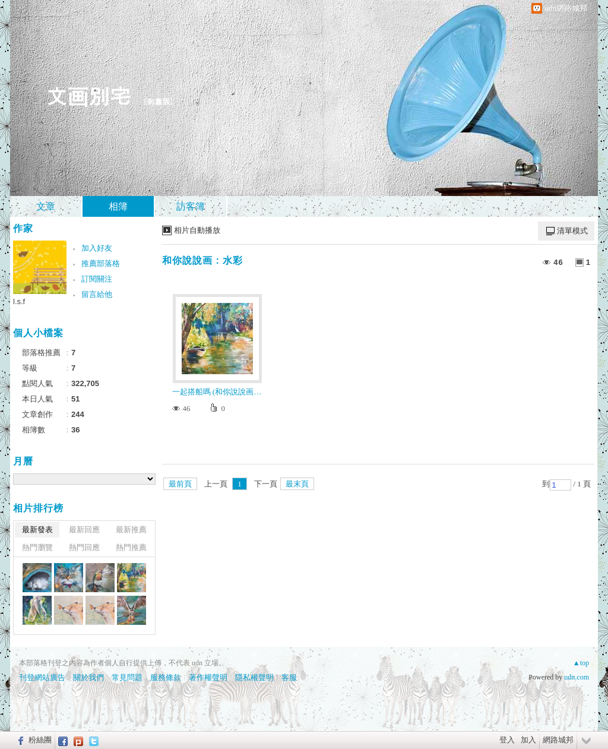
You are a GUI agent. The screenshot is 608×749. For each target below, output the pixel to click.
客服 (289, 677)
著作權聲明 (208, 677)
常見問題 (127, 677)
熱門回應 (84, 547)
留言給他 (96, 294)
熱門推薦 (131, 547)
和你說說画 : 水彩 (202, 260)
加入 (528, 739)
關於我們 (88, 677)
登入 (507, 739)
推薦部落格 (100, 263)
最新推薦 (131, 529)
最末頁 (297, 483)
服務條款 (165, 677)
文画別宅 (88, 95)
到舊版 (158, 101)
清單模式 (572, 230)
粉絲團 (40, 739)
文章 (45, 206)
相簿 (118, 206)
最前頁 (180, 483)
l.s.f (19, 301)
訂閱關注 (96, 278)
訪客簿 (190, 206)
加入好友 (96, 248)
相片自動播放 (197, 230)
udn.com (576, 677)
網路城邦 (558, 739)
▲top (581, 663)
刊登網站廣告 (42, 677)
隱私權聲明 (254, 677)
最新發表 (37, 529)
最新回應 (84, 529)
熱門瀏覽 (37, 547)
